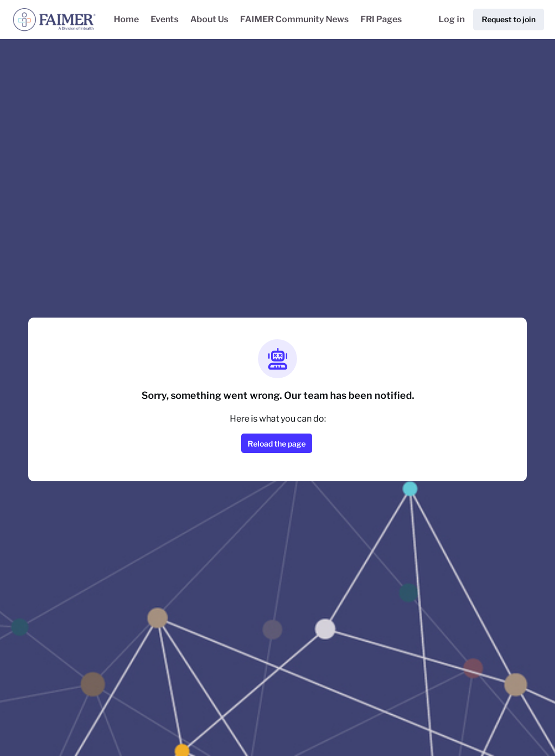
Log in (451, 19)
